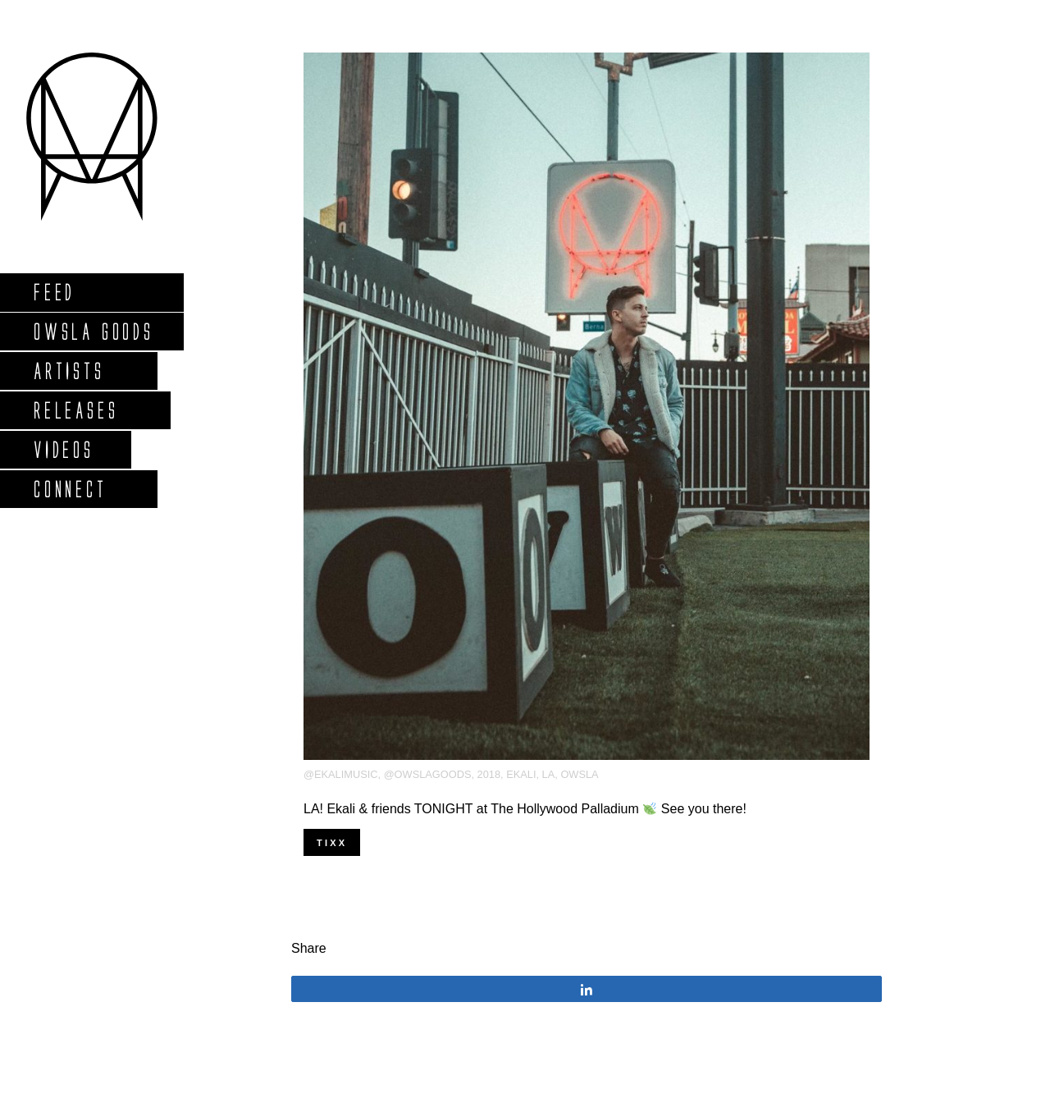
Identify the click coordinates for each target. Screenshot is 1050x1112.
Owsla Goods (93, 331)
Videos (63, 449)
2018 (488, 774)
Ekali (521, 774)
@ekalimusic (341, 774)
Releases (75, 410)
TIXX (332, 843)
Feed (54, 292)
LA (548, 774)
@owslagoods (428, 774)
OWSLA (579, 774)
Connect (70, 489)
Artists (68, 370)
